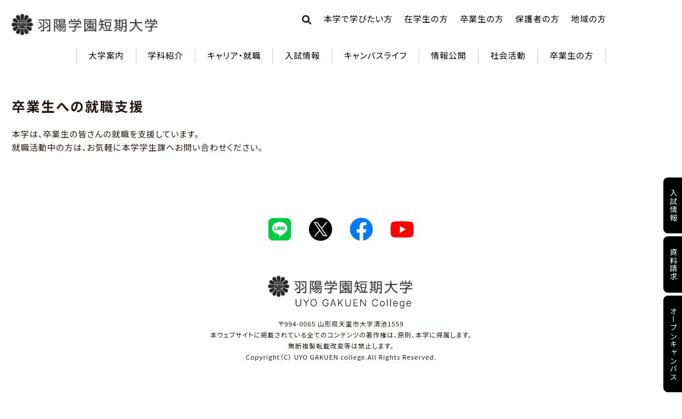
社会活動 (508, 55)
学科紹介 (166, 55)
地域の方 (588, 18)
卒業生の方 (482, 18)
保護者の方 (537, 18)
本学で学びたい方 (358, 18)
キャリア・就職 (234, 55)
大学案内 (106, 55)
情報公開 (448, 55)
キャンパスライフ (375, 55)
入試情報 (302, 55)
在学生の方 (426, 18)
